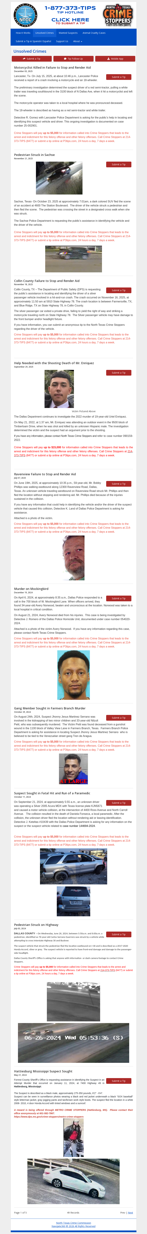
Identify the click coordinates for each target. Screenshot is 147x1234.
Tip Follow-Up (73, 58)
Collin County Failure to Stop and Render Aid (46, 281)
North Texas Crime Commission (73, 1222)
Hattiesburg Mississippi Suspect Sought (43, 1071)
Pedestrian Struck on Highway (36, 925)
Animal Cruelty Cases (94, 32)
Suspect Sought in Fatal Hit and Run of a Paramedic (52, 793)
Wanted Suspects (68, 32)
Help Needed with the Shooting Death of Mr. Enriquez (54, 363)
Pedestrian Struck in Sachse (34, 155)
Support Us (62, 41)
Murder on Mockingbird (31, 589)
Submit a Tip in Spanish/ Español (33, 41)
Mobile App (115, 58)
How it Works (23, 32)
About (77, 41)
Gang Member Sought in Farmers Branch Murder (50, 708)
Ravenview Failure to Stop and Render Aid (45, 474)
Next (130, 1212)
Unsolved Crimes (44, 32)
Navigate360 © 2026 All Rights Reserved (73, 1226)
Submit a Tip (31, 58)
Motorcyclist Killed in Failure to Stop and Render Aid (52, 67)
